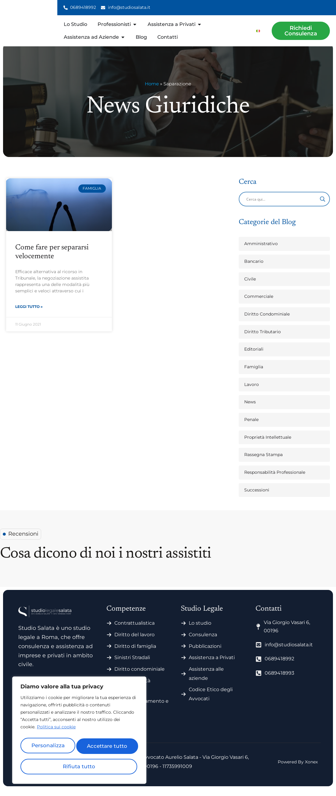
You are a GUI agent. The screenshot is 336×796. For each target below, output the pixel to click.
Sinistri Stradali (132, 664)
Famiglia (253, 373)
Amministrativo (261, 250)
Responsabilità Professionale (274, 479)
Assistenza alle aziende (206, 680)
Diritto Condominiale (267, 320)
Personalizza (49, 747)
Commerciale (258, 303)
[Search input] (281, 206)
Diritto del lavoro (134, 641)
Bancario (253, 268)
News (250, 408)
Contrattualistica (134, 630)
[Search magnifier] (322, 206)
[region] (79, 732)
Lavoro (251, 391)
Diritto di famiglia (135, 653)
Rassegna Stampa (263, 461)
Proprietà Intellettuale (267, 444)
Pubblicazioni (205, 653)
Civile (250, 285)
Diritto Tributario (262, 338)
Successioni (256, 496)
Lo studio (200, 630)
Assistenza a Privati (212, 664)
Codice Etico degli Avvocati (211, 700)
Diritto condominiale (139, 676)
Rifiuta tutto (107, 747)
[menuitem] (258, 30)
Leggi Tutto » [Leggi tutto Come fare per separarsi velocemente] (29, 314)
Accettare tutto (79, 766)
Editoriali (253, 356)
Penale (251, 426)
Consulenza (203, 641)
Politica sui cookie (56, 731)
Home (152, 90)
